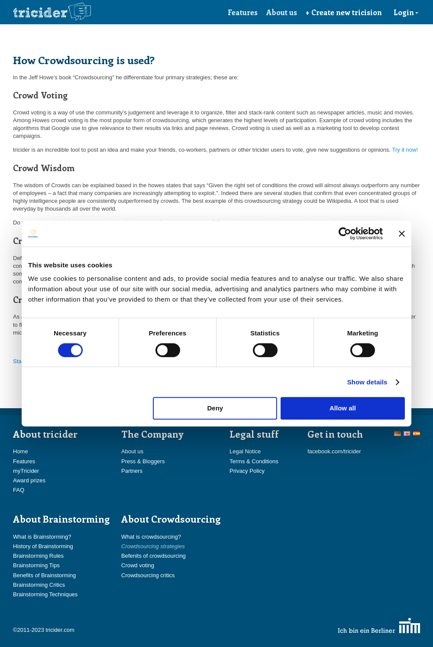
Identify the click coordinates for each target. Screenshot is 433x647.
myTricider (26, 471)
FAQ (18, 490)
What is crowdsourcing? (151, 536)
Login (406, 12)
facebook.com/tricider (334, 451)
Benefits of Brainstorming (44, 575)
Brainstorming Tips (36, 565)
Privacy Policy (247, 471)
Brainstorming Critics (39, 585)
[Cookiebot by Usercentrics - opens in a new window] (345, 233)
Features (243, 12)
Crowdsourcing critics (148, 575)
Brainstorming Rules (38, 556)
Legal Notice (245, 451)
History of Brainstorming (43, 546)
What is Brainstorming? (42, 536)
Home (20, 451)
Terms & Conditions (253, 461)
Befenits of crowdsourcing (153, 556)
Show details (367, 382)
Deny (215, 408)
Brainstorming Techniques (45, 594)
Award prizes (29, 480)
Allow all (343, 408)
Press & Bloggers (143, 461)
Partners (131, 471)
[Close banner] (402, 234)
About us (281, 12)
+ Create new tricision (344, 12)
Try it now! (405, 149)
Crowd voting (137, 565)
